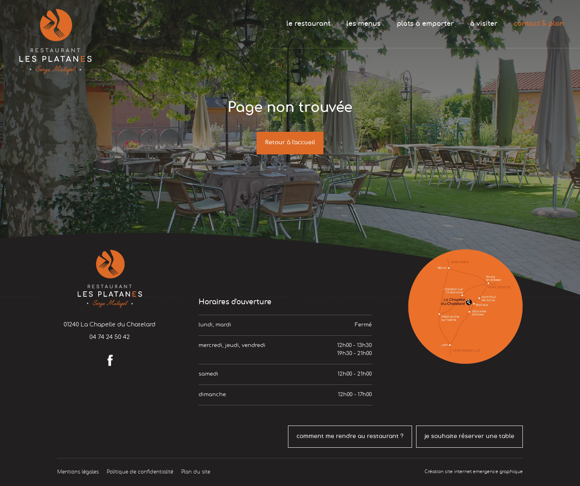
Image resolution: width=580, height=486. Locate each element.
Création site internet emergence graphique (474, 472)
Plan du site (195, 471)
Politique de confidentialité (140, 471)
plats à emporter (425, 24)
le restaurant (308, 24)
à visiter (483, 24)
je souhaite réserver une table (469, 436)
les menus (363, 24)
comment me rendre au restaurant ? (350, 436)
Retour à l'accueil (290, 142)
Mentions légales (78, 471)
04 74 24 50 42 (109, 337)
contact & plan (539, 24)
